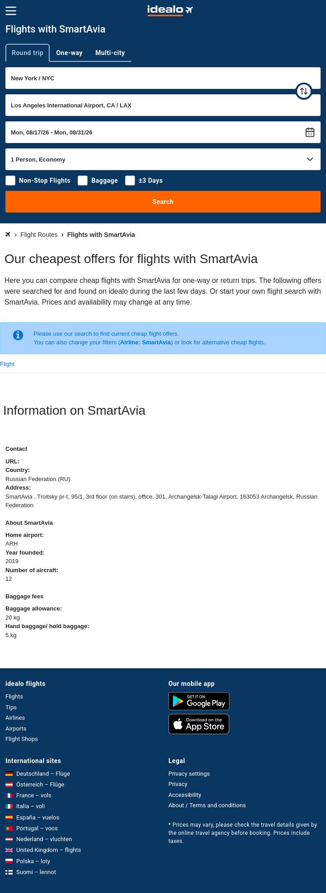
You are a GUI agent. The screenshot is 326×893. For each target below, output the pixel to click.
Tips (11, 707)
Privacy (177, 784)
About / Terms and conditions (207, 805)
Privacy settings (189, 773)
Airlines (15, 717)
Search (163, 201)
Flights (14, 696)
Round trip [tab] (27, 52)
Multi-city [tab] (110, 52)
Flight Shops (21, 739)
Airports (15, 728)
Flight (7, 364)
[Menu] (11, 11)
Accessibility (184, 794)
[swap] (303, 91)
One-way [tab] (69, 52)
